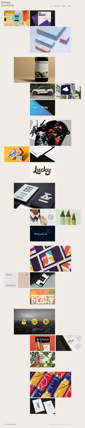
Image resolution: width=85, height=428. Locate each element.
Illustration (57, 6)
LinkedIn (69, 424)
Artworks (63, 6)
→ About (69, 6)
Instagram (63, 424)
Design (52, 6)
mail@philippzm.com (54, 424)
